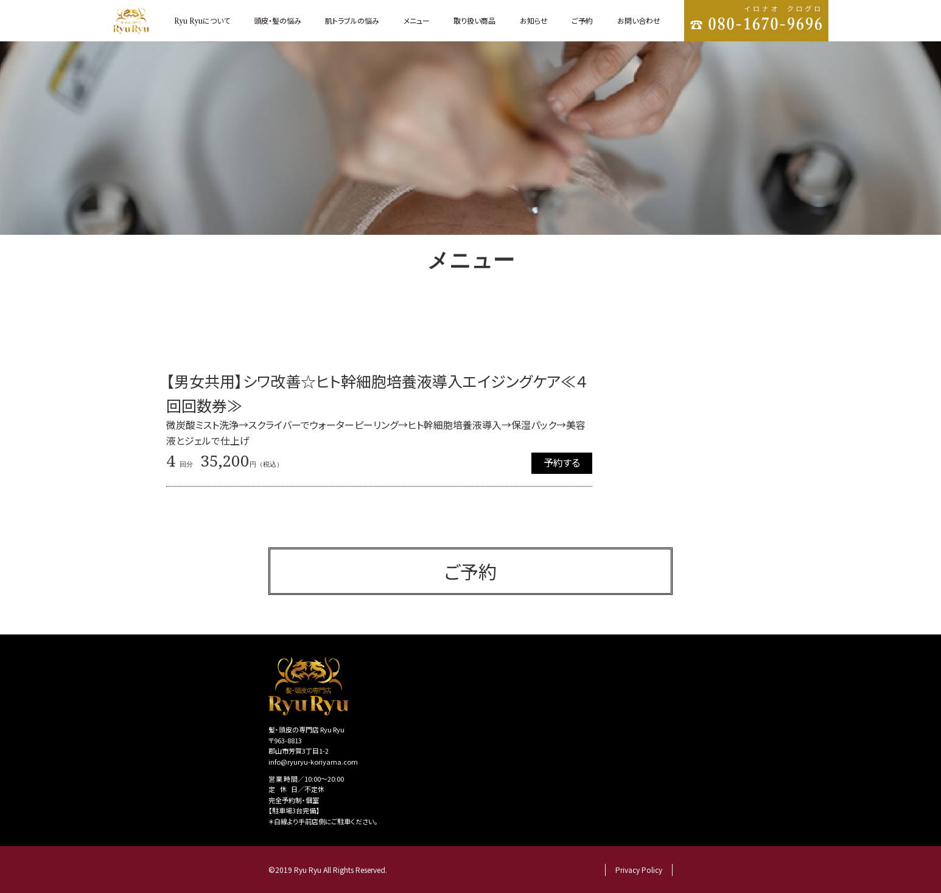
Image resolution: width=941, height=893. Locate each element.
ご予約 (582, 20)
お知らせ (534, 20)
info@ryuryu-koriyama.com (313, 761)
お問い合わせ (638, 20)
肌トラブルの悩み (352, 20)
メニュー (417, 20)
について (202, 20)
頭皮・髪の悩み (277, 20)
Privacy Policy (638, 869)
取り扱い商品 (474, 20)
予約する (562, 462)
